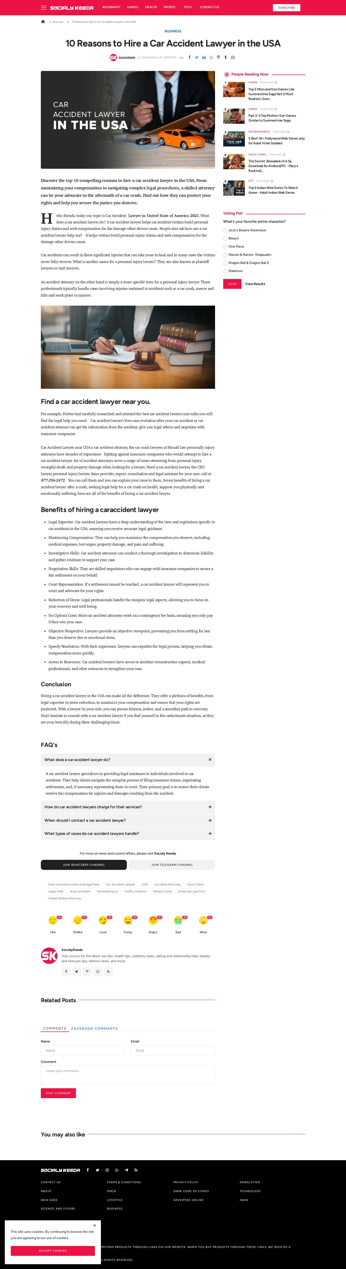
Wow (203, 932)
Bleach (234, 238)
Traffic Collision (135, 891)
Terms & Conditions (124, 1182)
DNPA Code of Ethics (191, 1191)
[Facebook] (189, 57)
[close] (95, 1225)
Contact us (209, 7)
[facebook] (66, 971)
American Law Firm (191, 891)
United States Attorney (64, 898)
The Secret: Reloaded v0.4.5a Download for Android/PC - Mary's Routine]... (273, 166)
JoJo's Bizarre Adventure (247, 230)
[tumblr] (225, 57)
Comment (48, 1062)
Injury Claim (195, 884)
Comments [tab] (55, 1028)
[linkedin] (204, 57)
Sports (169, 7)
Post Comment (58, 1093)
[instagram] (97, 971)
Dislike (77, 932)
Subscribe (286, 7)
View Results (255, 284)
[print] (232, 57)
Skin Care (49, 1200)
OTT (251, 180)
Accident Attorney (167, 884)
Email (135, 1041)
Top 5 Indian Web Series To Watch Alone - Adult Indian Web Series (273, 190)
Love (102, 932)
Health (151, 7)
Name (45, 1041)
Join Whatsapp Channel (84, 865)
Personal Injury (107, 891)
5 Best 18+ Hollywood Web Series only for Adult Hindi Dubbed (276, 140)
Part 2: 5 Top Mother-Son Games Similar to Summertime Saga (272, 118)
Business (55, 21)
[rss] (136, 1170)
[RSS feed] (108, 971)
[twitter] (196, 57)
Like (53, 932)
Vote (232, 284)
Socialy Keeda (165, 853)
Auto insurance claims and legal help (73, 884)
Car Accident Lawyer (120, 884)
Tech (188, 7)
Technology (250, 1191)
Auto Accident (80, 891)
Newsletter (250, 1182)
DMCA (111, 1191)
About (46, 1191)
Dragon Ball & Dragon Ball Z (249, 263)
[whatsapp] (211, 57)
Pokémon (236, 271)
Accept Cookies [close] (53, 1250)
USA (145, 884)
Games (132, 7)
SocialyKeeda (72, 950)
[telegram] (126, 1170)
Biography (111, 7)
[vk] (117, 1170)
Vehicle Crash (162, 891)
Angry (153, 932)
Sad (178, 932)
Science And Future (58, 1208)
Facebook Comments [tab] (94, 1029)
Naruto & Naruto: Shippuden (250, 255)
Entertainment (259, 131)
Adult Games (257, 154)
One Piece (236, 246)
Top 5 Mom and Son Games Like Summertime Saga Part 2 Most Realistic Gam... (271, 94)
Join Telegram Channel (172, 865)
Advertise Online (188, 1200)
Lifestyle (115, 1200)
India (244, 1200)
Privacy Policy (186, 1182)
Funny (128, 932)
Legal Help (55, 891)
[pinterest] (218, 57)
